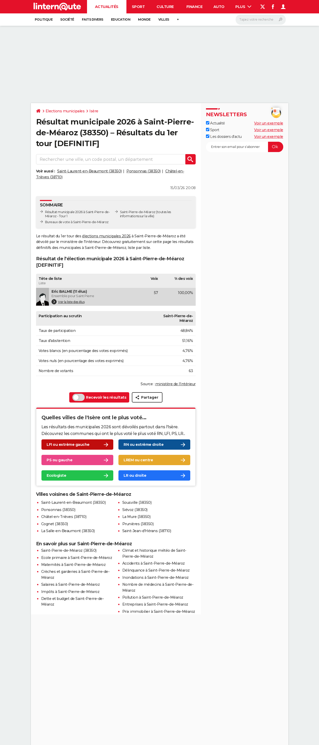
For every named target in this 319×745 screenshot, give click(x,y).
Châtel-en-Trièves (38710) (64, 516)
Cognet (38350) (54, 524)
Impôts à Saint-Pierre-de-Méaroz (70, 591)
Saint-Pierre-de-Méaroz (138, 212)
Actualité (215, 123)
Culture (165, 6)
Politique (44, 19)
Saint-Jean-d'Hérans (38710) (146, 531)
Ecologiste (56, 475)
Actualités (106, 6)
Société (67, 19)
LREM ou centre (138, 460)
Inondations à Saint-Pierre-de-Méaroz (155, 577)
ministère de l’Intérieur (175, 384)
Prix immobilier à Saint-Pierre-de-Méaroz (158, 611)
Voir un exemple (268, 123)
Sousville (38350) (137, 502)
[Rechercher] (261, 19)
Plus (243, 6)
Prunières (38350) (138, 524)
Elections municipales (65, 111)
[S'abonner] (244, 147)
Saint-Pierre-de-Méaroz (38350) (69, 550)
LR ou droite (135, 475)
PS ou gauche (59, 460)
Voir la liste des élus (67, 301)
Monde (144, 19)
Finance (194, 6)
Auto (219, 6)
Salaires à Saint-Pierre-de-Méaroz (70, 584)
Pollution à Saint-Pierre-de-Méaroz (152, 597)
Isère (93, 111)
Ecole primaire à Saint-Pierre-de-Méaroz (76, 557)
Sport (138, 6)
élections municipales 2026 (106, 236)
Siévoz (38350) (135, 509)
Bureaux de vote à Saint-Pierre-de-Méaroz (77, 222)
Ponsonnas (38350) (143, 171)
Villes (163, 19)
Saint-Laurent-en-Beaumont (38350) (89, 171)
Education (121, 19)
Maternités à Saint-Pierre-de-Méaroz (73, 564)
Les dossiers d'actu (224, 136)
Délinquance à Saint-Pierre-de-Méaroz (156, 570)
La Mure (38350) (136, 516)
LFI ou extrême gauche (68, 444)
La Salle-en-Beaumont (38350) (68, 531)
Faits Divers (92, 19)
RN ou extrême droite (143, 444)
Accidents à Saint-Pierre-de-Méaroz (153, 563)
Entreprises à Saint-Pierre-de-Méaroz (155, 604)
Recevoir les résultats (99, 397)
